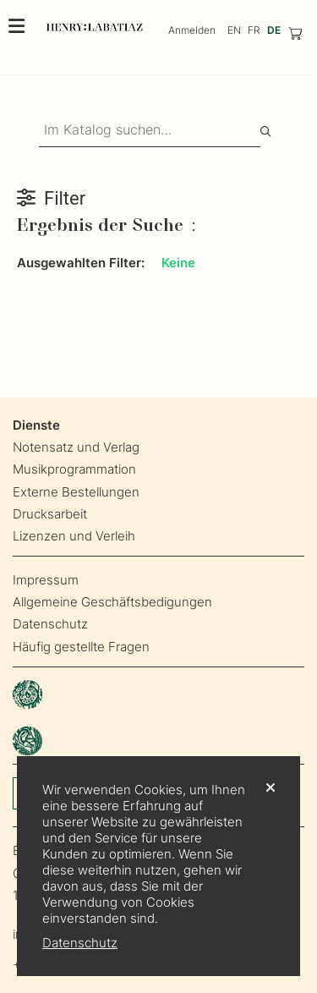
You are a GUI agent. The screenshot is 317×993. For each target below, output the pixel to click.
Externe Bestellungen (76, 492)
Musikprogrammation (74, 469)
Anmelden (192, 30)
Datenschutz (50, 624)
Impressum (46, 580)
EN (234, 30)
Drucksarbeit (50, 514)
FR (254, 30)
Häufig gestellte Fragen (81, 647)
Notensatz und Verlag (76, 447)
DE (274, 30)
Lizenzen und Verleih (74, 536)
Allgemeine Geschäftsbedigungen (112, 602)
